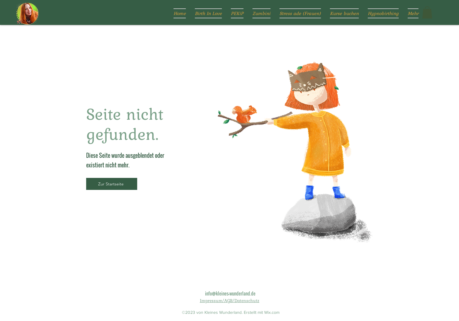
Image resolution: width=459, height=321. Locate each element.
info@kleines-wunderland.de (230, 293)
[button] (427, 12)
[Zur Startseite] (111, 184)
